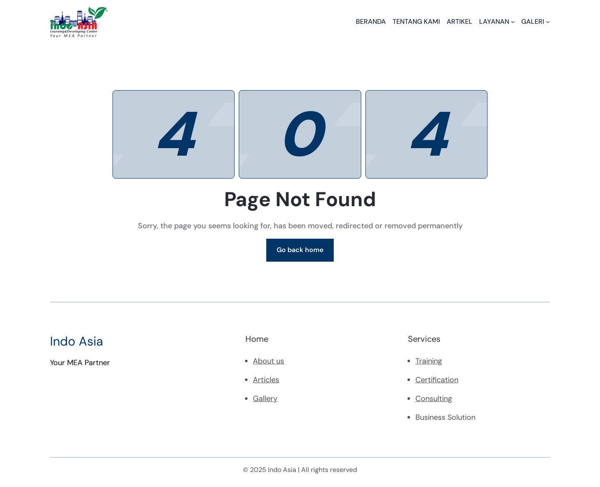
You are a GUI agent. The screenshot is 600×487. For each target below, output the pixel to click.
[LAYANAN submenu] (513, 22)
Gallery (265, 399)
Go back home (300, 249)
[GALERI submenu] (548, 22)
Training (428, 361)
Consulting (433, 399)
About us (268, 361)
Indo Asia (76, 341)
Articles (266, 380)
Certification (436, 380)
